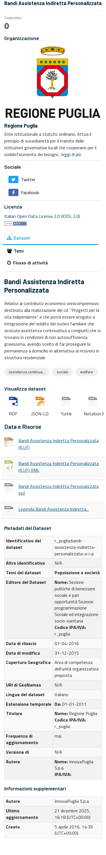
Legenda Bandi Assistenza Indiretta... (53, 509)
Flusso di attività (27, 262)
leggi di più (71, 154)
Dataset (18, 237)
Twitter (21, 179)
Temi (15, 250)
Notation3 (92, 401)
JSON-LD (39, 401)
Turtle (66, 401)
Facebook (23, 192)
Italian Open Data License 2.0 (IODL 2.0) (42, 216)
